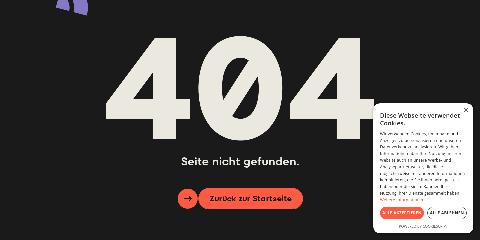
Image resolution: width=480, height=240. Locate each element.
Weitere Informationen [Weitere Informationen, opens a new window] (402, 200)
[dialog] (423, 168)
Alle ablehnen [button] (447, 213)
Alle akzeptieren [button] (402, 213)
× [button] (465, 110)
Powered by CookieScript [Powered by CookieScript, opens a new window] (423, 226)
